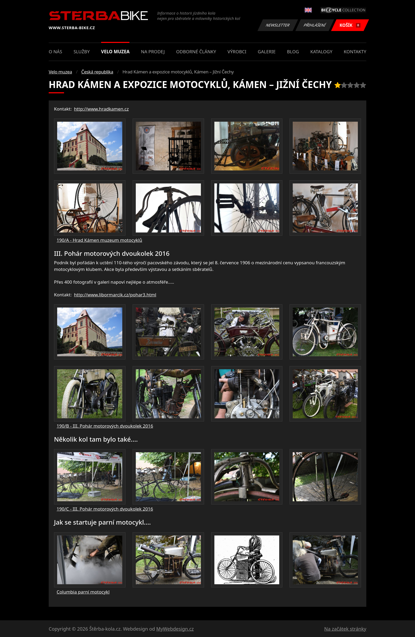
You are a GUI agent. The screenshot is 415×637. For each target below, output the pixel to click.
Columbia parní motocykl (83, 592)
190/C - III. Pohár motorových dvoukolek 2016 (105, 509)
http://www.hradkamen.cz (101, 109)
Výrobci (237, 52)
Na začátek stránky (345, 629)
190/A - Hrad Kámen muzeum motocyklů (99, 240)
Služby (82, 52)
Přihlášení (315, 25)
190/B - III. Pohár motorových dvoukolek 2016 (105, 426)
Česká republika (97, 72)
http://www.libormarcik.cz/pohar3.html (115, 295)
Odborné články (196, 52)
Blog (293, 52)
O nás (55, 52)
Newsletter (278, 25)
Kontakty (355, 52)
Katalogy (321, 52)
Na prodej (153, 52)
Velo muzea (115, 52)
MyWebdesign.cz (175, 629)
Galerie (267, 52)
